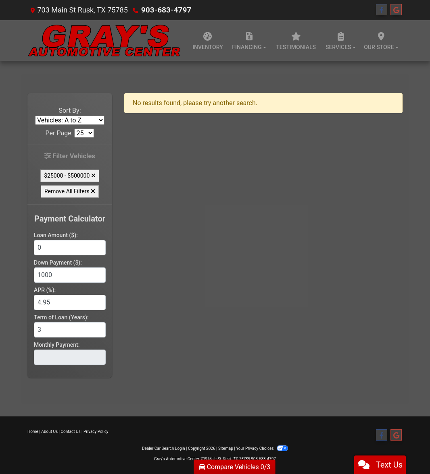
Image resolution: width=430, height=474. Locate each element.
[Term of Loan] (70, 329)
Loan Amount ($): (56, 235)
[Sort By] (69, 120)
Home (32, 431)
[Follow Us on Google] (396, 10)
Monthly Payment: (56, 344)
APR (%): (45, 289)
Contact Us (71, 431)
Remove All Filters (69, 191)
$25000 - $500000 (70, 175)
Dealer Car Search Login (163, 448)
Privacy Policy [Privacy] (96, 431)
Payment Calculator (69, 218)
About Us (49, 431)
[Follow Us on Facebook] (381, 10)
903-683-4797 (164, 10)
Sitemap (225, 448)
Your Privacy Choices (262, 448)
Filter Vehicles (70, 156)
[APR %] (70, 302)
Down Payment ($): (58, 262)
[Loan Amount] (70, 247)
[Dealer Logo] (104, 40)
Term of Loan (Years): (61, 317)
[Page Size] (84, 133)
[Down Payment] (70, 274)
